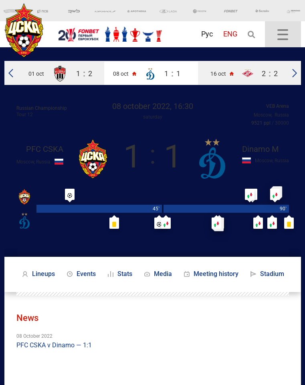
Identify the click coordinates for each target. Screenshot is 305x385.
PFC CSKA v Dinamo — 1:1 (54, 345)
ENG (230, 34)
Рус (207, 34)
